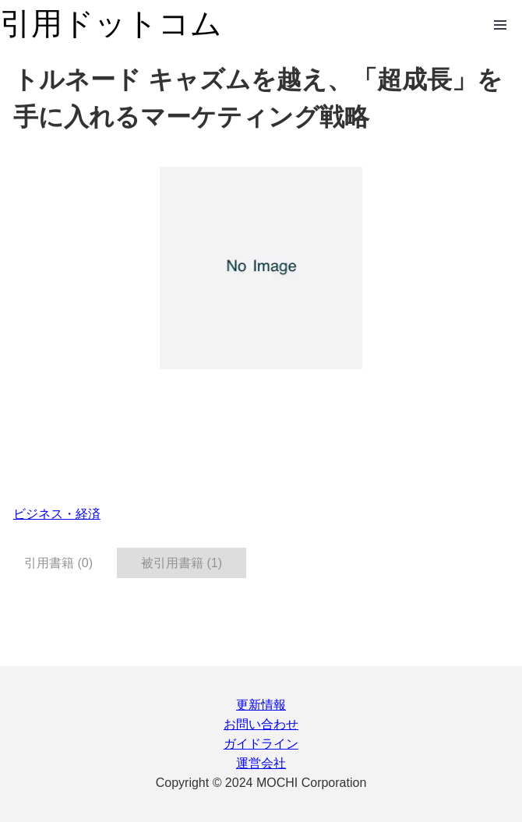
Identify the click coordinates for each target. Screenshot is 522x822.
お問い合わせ (261, 724)
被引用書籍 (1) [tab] (181, 563)
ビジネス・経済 (57, 513)
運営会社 (261, 763)
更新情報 (261, 704)
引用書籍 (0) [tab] (58, 563)
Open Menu (500, 25)
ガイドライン (261, 743)
